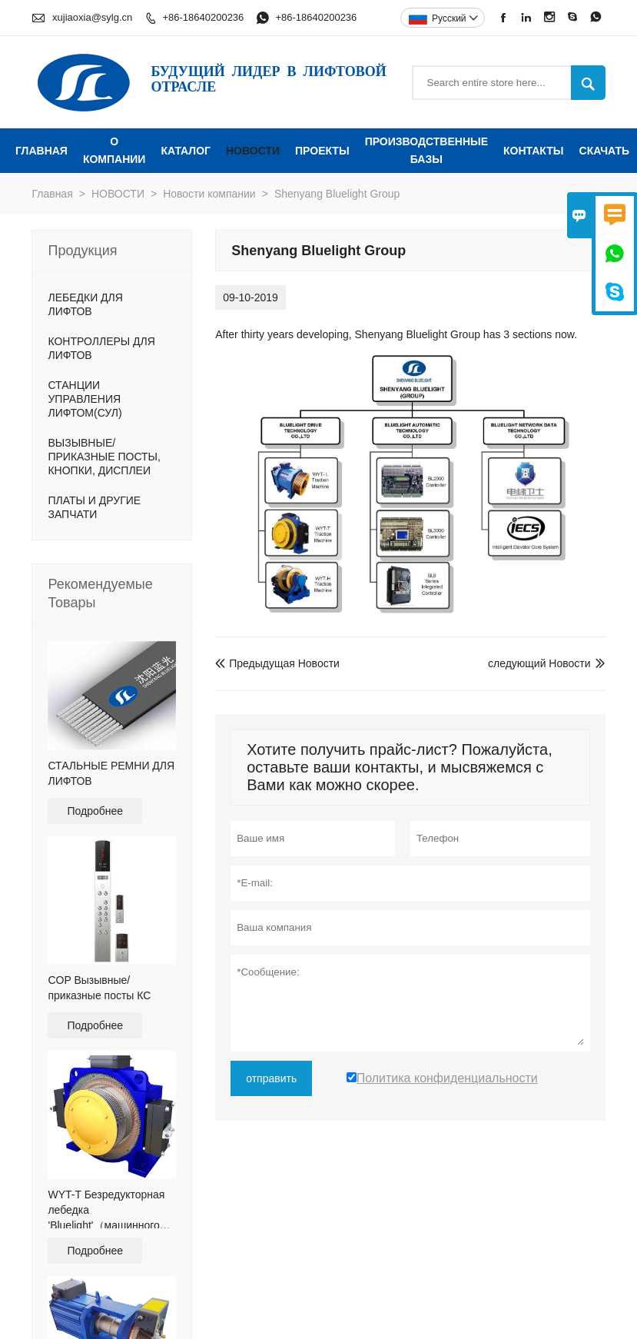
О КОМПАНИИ (114, 150)
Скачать (604, 151)
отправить (271, 1078)
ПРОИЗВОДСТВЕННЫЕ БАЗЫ (426, 150)
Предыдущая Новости (277, 663)
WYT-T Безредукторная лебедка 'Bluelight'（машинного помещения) (106, 1210)
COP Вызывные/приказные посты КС (99, 988)
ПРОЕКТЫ (322, 151)
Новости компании (209, 194)
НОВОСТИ (253, 151)
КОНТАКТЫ (533, 151)
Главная (52, 194)
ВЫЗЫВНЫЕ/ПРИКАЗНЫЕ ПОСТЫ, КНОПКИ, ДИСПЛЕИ (104, 457)
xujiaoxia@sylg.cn (92, 17)
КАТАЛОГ (186, 151)
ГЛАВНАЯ (41, 151)
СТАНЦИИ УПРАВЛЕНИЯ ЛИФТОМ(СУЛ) (84, 399)
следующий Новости (539, 663)
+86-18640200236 (203, 17)
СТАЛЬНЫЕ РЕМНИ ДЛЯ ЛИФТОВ (111, 773)
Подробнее (95, 811)
